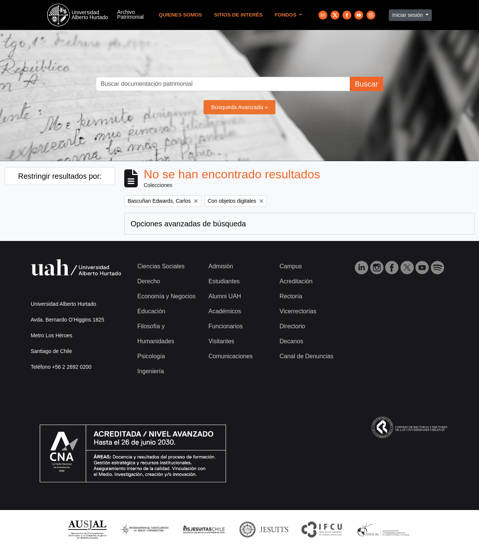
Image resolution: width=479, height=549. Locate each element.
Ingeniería (150, 371)
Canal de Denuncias (306, 356)
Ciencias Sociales (160, 266)
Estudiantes (224, 281)
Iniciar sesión (408, 15)
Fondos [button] (286, 15)
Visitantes (221, 341)
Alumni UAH (224, 296)
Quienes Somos (180, 15)
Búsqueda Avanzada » (239, 107)
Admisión (220, 266)
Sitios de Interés (238, 15)
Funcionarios (225, 326)
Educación (151, 311)
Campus (291, 266)
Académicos (224, 311)
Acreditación (296, 281)
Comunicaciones (230, 356)
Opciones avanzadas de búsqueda (188, 224)
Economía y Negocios (166, 296)
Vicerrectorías (298, 311)
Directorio (292, 326)
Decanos (291, 341)
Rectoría (291, 296)
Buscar (366, 84)
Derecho (148, 281)
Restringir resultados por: (59, 176)
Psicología (151, 356)
